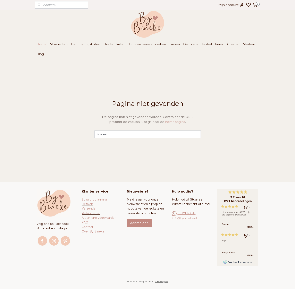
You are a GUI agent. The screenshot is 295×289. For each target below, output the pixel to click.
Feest (219, 44)
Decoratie (191, 44)
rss (166, 281)
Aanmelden (139, 223)
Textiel (207, 44)
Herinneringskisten (85, 44)
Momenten (59, 44)
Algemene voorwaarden (99, 218)
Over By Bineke (93, 231)
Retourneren (91, 213)
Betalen (87, 204)
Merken (249, 44)
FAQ (85, 222)
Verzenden (89, 208)
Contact (87, 227)
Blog (40, 54)
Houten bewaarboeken (147, 44)
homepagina (175, 122)
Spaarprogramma (94, 199)
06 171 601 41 (186, 213)
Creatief (233, 44)
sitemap (159, 281)
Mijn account (231, 4)
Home (41, 44)
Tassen (174, 44)
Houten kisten (114, 44)
